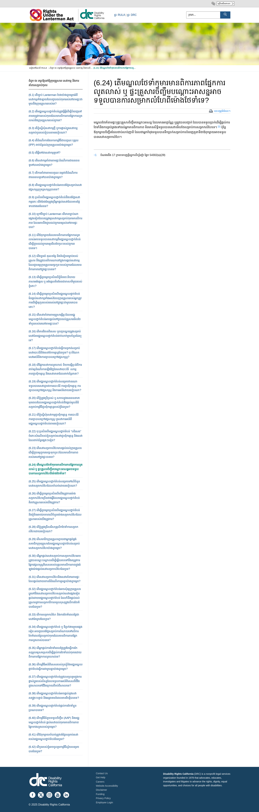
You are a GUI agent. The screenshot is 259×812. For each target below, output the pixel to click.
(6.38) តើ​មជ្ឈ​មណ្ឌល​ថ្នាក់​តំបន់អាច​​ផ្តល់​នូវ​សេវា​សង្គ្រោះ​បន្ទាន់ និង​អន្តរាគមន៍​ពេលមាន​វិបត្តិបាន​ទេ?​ (54, 695)
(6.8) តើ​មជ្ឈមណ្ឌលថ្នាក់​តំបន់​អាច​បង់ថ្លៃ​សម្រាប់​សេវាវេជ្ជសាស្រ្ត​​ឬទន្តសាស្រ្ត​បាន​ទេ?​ (55, 187)
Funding (100, 794)
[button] (219, 127)
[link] (92, 18)
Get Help (100, 777)
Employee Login (104, 802)
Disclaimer (101, 790)
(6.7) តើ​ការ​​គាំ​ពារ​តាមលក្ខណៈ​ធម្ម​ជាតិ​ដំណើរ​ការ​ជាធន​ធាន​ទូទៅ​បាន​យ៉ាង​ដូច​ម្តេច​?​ (53, 175)
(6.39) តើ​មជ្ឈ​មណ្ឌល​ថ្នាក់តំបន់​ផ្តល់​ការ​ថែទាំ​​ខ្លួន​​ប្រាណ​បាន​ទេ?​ (53, 708)
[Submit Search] (225, 15)
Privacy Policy (103, 798)
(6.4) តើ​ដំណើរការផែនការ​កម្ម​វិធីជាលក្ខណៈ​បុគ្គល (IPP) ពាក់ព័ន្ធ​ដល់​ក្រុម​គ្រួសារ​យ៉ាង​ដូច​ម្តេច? (53, 142)
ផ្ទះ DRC (132, 14)
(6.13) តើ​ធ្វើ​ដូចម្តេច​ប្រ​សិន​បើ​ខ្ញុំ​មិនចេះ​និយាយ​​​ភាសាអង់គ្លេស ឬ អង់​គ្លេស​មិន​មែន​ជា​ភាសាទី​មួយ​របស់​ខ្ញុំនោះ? (55, 281)
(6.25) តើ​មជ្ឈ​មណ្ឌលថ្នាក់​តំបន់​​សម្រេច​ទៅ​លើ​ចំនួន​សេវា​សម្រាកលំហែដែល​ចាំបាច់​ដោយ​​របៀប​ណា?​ (54, 483)
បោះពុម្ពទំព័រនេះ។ (222, 111)
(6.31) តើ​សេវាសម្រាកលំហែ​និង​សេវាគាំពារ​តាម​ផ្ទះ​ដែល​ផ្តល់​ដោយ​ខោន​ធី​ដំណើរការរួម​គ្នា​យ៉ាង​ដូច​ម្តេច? (54, 579)
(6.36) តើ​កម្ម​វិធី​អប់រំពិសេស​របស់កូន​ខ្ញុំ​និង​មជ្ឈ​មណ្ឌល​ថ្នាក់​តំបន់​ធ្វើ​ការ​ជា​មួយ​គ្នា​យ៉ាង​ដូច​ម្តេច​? (55, 666)
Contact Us (102, 773)
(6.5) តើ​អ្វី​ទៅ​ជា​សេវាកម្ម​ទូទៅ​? (44, 152)
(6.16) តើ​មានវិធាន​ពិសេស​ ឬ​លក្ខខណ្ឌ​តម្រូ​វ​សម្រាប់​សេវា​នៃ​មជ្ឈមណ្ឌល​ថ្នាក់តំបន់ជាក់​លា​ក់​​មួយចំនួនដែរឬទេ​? (55, 336)
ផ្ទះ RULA (119, 14)
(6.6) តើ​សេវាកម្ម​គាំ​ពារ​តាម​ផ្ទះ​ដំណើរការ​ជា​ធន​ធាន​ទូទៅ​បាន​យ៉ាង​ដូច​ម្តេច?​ (54, 162)
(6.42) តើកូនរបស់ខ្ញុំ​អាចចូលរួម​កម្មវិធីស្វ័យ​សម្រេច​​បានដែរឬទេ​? (54, 749)
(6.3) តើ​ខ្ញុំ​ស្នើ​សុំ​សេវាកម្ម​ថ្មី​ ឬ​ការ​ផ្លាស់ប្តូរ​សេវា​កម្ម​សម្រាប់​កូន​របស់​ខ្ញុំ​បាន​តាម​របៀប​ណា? (53, 130)
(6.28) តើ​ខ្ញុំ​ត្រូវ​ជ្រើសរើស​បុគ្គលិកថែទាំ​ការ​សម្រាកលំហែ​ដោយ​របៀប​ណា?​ (53, 529)
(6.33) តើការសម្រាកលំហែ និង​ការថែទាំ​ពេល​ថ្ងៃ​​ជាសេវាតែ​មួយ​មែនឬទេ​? (54, 616)
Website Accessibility (107, 785)
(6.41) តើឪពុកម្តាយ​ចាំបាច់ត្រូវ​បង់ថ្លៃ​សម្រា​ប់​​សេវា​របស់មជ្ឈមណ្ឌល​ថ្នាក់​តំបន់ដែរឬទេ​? (53, 736)
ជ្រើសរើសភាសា (224, 3)
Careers (100, 781)
